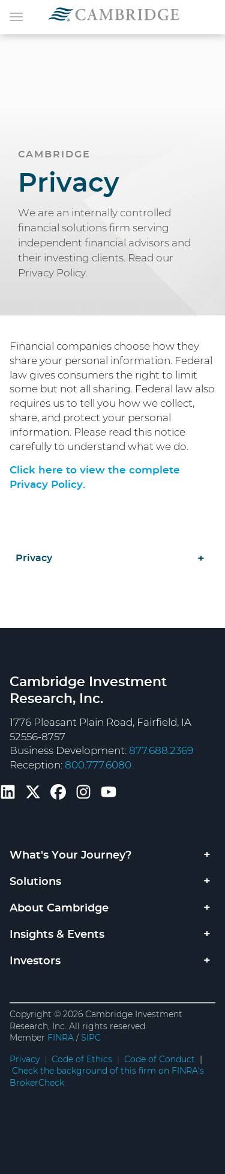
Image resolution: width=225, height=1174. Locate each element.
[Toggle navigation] (16, 15)
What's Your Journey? (70, 855)
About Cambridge (59, 908)
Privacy (34, 558)
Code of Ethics (82, 1060)
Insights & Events (57, 934)
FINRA (60, 1038)
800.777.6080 (98, 765)
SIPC (91, 1038)
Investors (35, 961)
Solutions (35, 882)
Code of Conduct (159, 1060)
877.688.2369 (161, 751)
